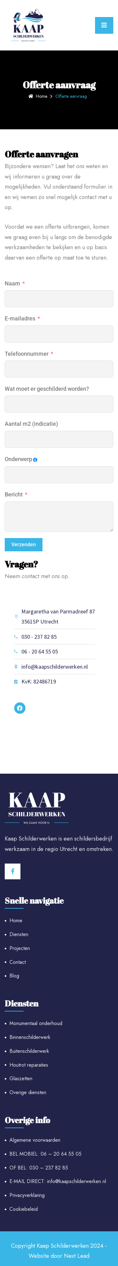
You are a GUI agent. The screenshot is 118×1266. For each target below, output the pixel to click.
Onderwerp (18, 459)
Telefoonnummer (26, 353)
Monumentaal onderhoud (35, 1023)
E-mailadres (20, 318)
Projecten (19, 948)
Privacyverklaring (27, 1195)
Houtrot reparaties (28, 1065)
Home (37, 96)
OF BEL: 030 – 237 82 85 (38, 1167)
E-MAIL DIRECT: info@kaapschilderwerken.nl (57, 1181)
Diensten (18, 934)
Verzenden (23, 545)
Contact (17, 962)
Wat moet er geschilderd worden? (47, 388)
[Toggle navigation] (104, 25)
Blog (14, 975)
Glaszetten (20, 1078)
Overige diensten (27, 1092)
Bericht (14, 494)
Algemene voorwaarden (34, 1140)
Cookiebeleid (23, 1209)
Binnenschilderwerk (29, 1037)
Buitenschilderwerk (29, 1051)
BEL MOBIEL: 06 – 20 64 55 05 (45, 1154)
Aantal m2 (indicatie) (31, 423)
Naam (12, 283)
